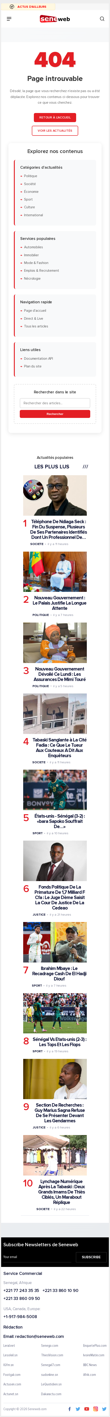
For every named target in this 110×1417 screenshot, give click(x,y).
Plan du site (33, 366)
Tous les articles (36, 326)
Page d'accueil (35, 311)
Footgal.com (11, 1375)
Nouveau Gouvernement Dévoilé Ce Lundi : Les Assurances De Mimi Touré (60, 674)
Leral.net (9, 1346)
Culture (29, 207)
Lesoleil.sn (10, 1355)
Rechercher (55, 414)
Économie (31, 192)
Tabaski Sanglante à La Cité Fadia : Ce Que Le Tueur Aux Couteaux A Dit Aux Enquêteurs (59, 747)
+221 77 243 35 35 (21, 1290)
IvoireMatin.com (94, 1355)
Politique (30, 176)
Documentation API (38, 358)
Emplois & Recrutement (41, 271)
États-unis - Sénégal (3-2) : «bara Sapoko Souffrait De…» (60, 821)
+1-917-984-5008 (20, 1317)
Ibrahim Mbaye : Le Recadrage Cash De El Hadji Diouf (59, 974)
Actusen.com (12, 1384)
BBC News (90, 1365)
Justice (39, 914)
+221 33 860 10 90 (60, 1290)
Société (30, 184)
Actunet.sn (10, 1394)
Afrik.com (89, 1375)
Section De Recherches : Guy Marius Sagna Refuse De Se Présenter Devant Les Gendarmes (60, 1113)
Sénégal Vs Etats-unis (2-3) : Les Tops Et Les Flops (59, 1042)
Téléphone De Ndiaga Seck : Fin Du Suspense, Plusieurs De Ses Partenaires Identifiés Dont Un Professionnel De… (58, 529)
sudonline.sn (49, 1375)
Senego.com (49, 1346)
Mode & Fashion (36, 263)
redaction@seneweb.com (39, 1336)
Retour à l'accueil (55, 117)
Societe (36, 544)
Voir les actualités (55, 131)
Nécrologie (32, 278)
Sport (28, 199)
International (33, 215)
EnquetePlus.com (95, 1346)
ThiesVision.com (52, 1355)
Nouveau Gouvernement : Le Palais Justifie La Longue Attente (59, 603)
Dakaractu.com (51, 1394)
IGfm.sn (8, 1365)
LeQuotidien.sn (51, 1384)
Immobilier (31, 255)
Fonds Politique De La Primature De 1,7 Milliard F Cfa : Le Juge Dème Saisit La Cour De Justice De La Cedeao (60, 897)
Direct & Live (33, 318)
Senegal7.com (50, 1365)
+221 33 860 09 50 (21, 1298)
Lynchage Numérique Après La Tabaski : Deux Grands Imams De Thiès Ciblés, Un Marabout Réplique (61, 1192)
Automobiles (33, 247)
